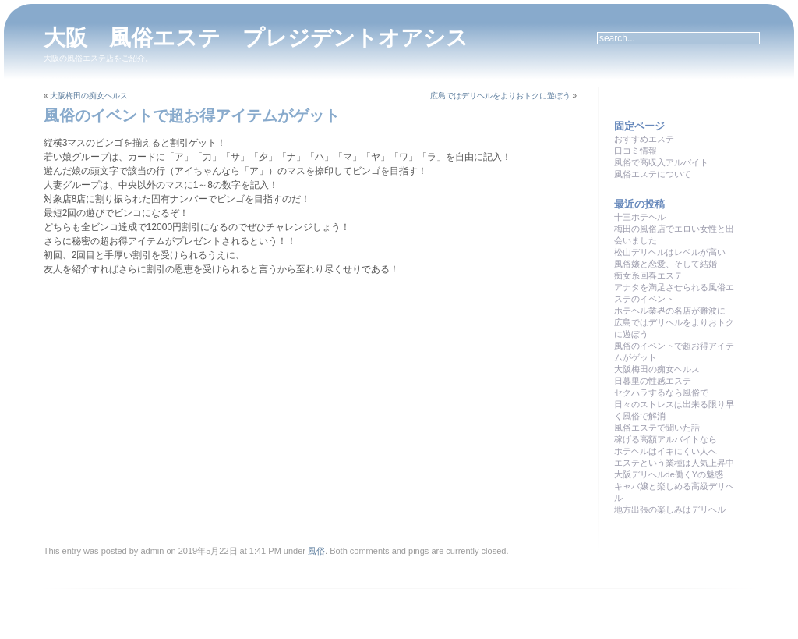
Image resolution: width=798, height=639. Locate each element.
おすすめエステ (644, 139)
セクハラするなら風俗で (661, 392)
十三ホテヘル (640, 217)
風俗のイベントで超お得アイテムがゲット (192, 115)
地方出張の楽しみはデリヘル (670, 509)
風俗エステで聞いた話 (657, 427)
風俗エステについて (652, 174)
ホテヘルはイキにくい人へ (665, 451)
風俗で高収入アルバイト (661, 162)
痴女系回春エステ (648, 275)
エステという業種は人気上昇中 (674, 462)
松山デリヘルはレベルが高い (670, 252)
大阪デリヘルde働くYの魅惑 (669, 474)
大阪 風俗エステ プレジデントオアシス (256, 38)
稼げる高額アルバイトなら (665, 439)
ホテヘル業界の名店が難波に (670, 310)
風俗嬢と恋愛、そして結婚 (665, 263)
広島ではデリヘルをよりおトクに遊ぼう (500, 95)
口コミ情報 (635, 150)
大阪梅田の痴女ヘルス (89, 95)
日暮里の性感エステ (652, 380)
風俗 (316, 551)
